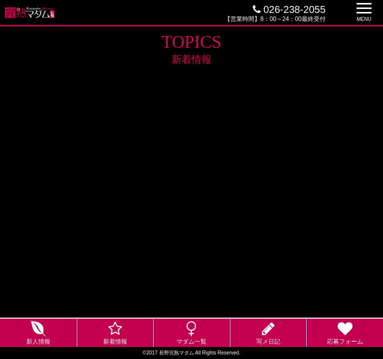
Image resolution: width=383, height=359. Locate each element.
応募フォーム (345, 341)
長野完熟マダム (176, 353)
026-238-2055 (289, 9)
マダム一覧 (191, 341)
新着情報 (115, 341)
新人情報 (38, 341)
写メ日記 (268, 341)
